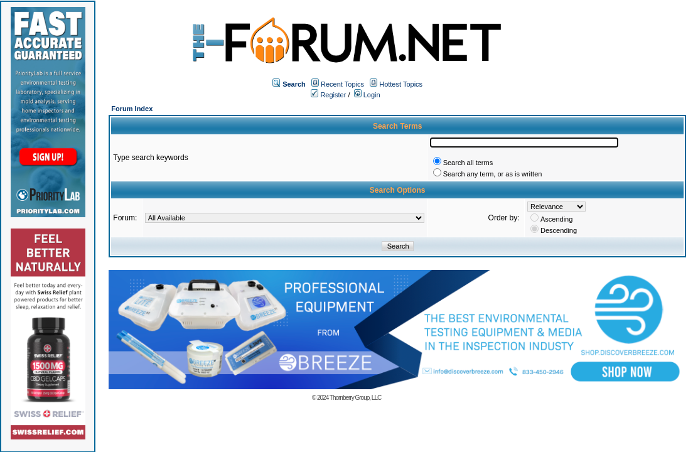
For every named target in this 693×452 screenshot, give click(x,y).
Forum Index (132, 108)
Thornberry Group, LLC (355, 397)
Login (367, 95)
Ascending (556, 219)
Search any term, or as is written (492, 174)
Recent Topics (342, 84)
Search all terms (468, 162)
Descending (558, 230)
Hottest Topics (400, 84)
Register (328, 95)
